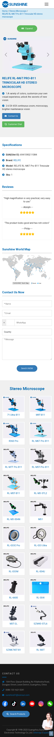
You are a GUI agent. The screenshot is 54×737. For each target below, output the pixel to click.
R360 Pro (13, 441)
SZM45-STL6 (40, 623)
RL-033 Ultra (40, 545)
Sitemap (37, 733)
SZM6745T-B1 (13, 649)
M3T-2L (13, 623)
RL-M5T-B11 (13, 493)
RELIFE (17, 160)
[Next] (48, 54)
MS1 (40, 519)
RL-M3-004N (13, 519)
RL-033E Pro (13, 545)
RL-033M (13, 571)
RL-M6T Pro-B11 (40, 441)
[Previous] (6, 54)
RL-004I (40, 597)
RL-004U (40, 571)
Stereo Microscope (17, 11)
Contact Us (11, 116)
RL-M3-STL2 (40, 493)
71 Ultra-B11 (13, 414)
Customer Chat (13, 124)
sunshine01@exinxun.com (18, 695)
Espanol (27, 28)
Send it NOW (27, 368)
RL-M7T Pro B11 (13, 467)
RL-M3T (40, 649)
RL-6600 (13, 597)
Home (5, 11)
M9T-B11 (40, 414)
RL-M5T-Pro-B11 (40, 467)
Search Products (16, 714)
